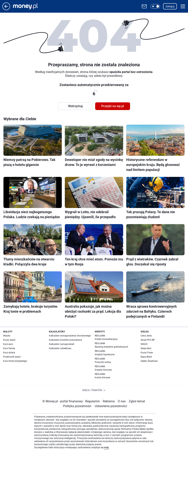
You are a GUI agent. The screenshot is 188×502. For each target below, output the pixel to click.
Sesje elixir (146, 348)
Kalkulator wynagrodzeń (61, 344)
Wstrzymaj (75, 106)
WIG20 (144, 344)
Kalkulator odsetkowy (60, 348)
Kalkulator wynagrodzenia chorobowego (70, 335)
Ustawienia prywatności (110, 406)
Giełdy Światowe (149, 361)
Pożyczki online (103, 362)
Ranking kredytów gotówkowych (111, 346)
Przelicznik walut (12, 356)
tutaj (106, 447)
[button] (155, 6)
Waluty (6, 335)
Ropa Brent (146, 356)
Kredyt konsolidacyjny (106, 339)
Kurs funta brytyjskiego (15, 361)
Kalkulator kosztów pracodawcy (65, 340)
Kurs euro (8, 344)
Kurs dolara (9, 352)
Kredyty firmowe (103, 370)
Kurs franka (9, 348)
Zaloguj (170, 6)
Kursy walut (9, 340)
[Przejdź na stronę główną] (6, 9)
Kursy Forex (147, 352)
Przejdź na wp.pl (112, 106)
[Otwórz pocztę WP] (144, 6)
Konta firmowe (102, 377)
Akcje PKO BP (148, 340)
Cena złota (146, 335)
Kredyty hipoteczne (105, 354)
